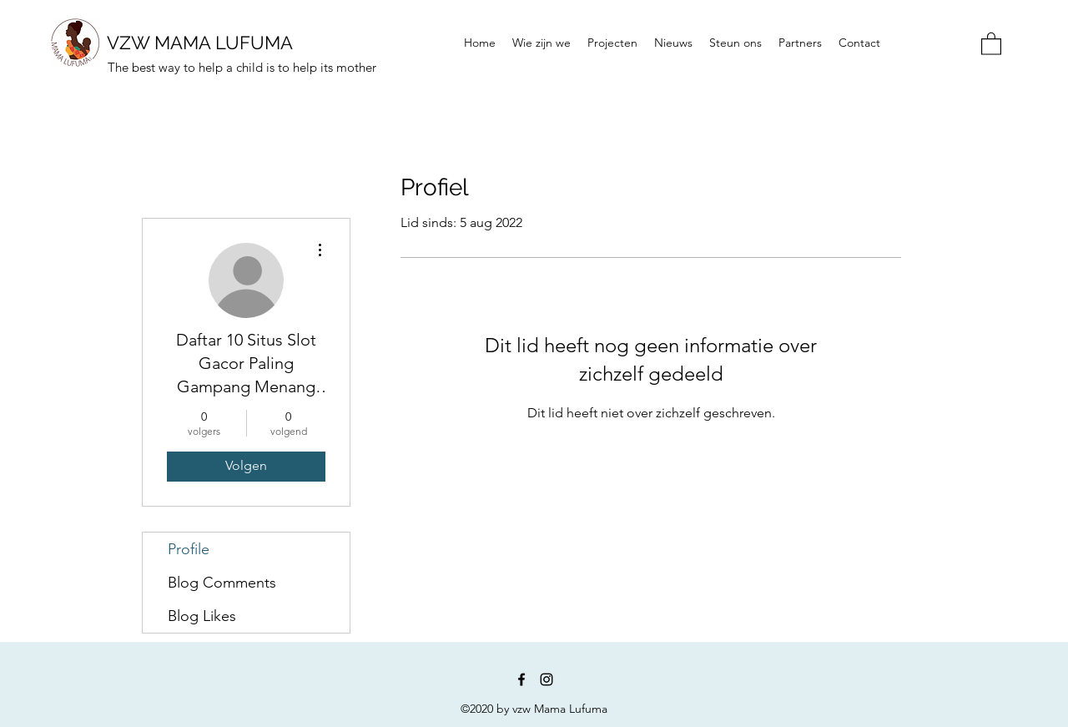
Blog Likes (202, 616)
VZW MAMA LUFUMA (200, 42)
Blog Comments (222, 582)
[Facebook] (521, 679)
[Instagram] (546, 679)
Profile (188, 549)
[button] (991, 43)
